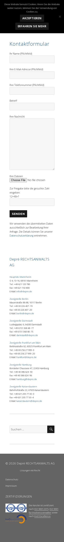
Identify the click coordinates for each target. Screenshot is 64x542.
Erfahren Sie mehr (32, 26)
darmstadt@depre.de (27, 335)
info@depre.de (24, 291)
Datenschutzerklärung (21, 235)
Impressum (11, 485)
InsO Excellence (42, 516)
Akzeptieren (31, 18)
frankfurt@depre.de (26, 357)
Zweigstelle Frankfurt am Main (25, 342)
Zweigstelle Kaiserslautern (23, 386)
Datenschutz (11, 479)
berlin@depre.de (25, 313)
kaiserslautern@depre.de (29, 401)
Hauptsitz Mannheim (20, 276)
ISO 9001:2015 (41, 508)
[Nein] (59, 16)
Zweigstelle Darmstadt (21, 320)
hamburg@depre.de (26, 379)
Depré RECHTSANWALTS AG (36, 463)
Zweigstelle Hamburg (21, 364)
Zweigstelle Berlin (19, 298)
